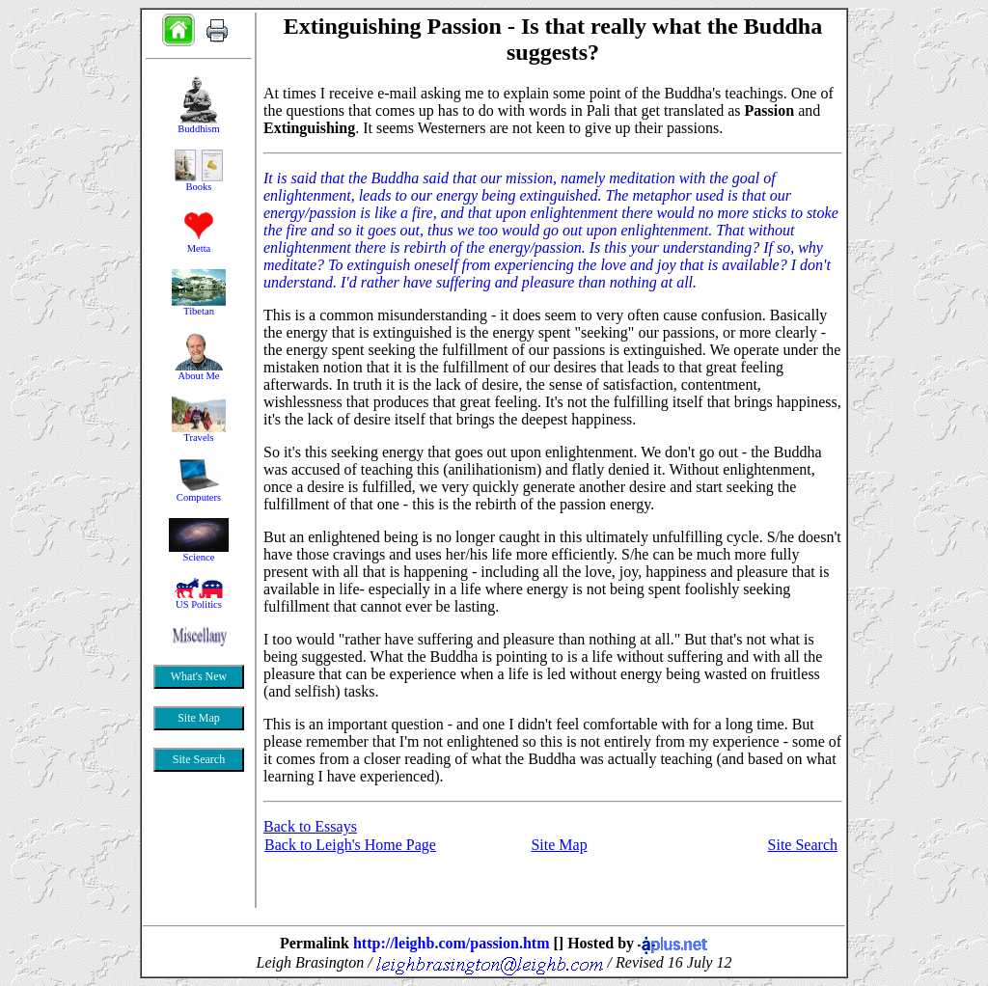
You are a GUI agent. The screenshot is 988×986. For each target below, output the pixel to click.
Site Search (802, 844)
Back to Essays (310, 826)
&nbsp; (199, 487)
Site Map (559, 844)
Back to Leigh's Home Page (350, 844)
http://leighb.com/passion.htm (451, 943)
